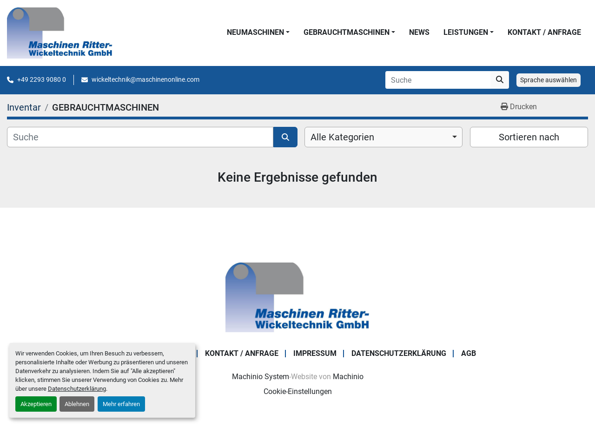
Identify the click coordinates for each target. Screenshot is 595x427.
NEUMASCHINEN (255, 32)
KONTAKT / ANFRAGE (544, 32)
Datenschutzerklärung (77, 388)
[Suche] (140, 137)
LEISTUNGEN (465, 32)
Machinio (348, 376)
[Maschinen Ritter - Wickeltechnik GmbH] (297, 296)
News (419, 32)
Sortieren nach (529, 137)
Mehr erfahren (121, 404)
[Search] (437, 80)
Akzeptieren (36, 404)
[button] (258, 32)
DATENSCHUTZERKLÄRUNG (398, 353)
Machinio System (260, 376)
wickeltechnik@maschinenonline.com (145, 79)
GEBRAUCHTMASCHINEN (347, 32)
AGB (468, 353)
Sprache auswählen (548, 80)
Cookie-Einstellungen (298, 391)
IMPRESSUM (315, 353)
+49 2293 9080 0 (41, 79)
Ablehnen (77, 404)
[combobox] (383, 137)
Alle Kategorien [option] (342, 137)
